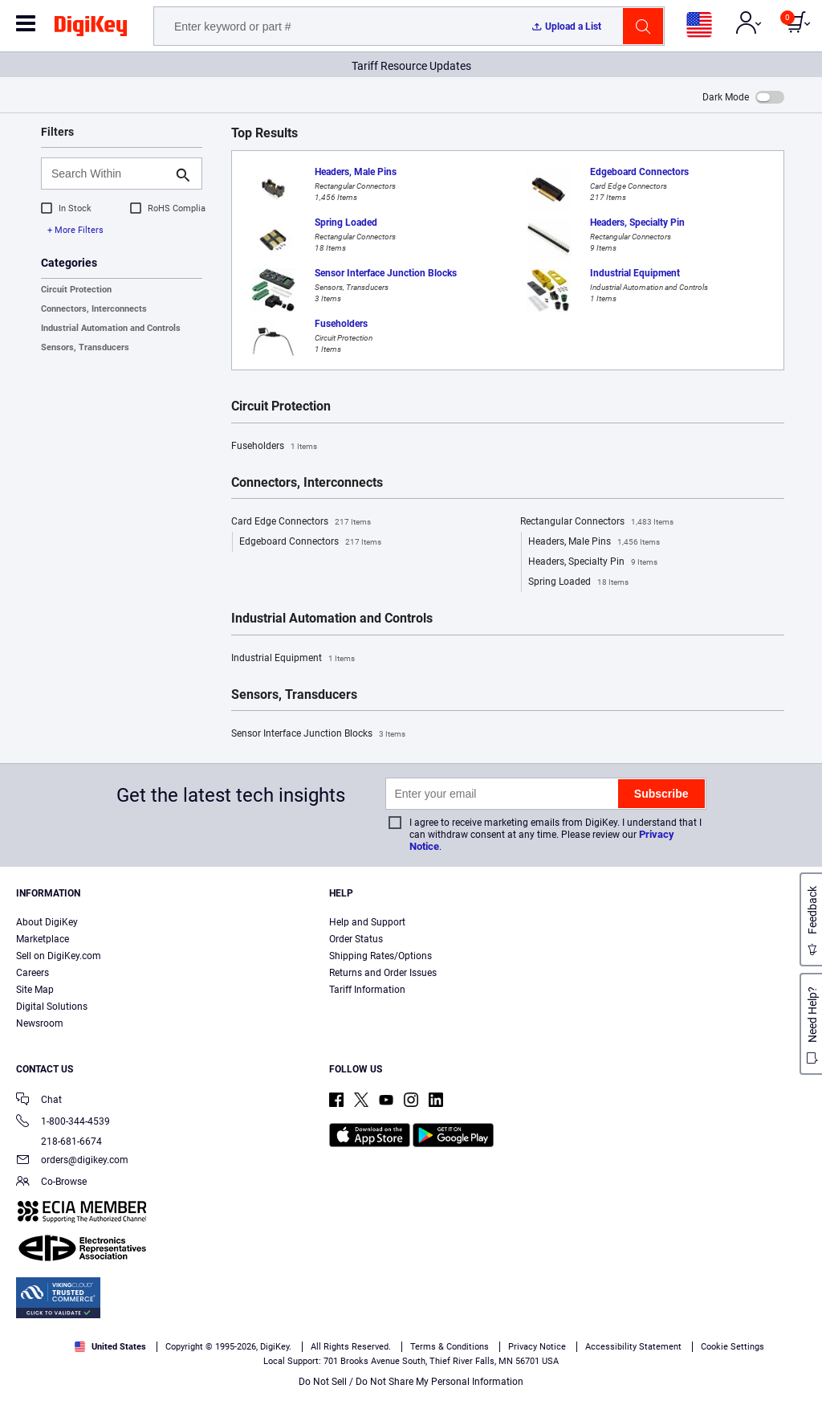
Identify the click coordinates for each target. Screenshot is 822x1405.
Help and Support (367, 922)
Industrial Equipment (293, 658)
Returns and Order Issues (383, 972)
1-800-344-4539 (63, 1122)
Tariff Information (367, 989)
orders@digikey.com (72, 1161)
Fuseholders (274, 446)
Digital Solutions (51, 1006)
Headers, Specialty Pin (592, 562)
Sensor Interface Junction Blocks (318, 734)
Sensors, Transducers (85, 347)
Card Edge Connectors (301, 522)
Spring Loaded (578, 582)
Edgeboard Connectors (310, 542)
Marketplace (42, 939)
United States (110, 1347)
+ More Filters (75, 230)
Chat (39, 1101)
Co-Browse (51, 1183)
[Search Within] (109, 173)
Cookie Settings (732, 1347)
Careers (32, 972)
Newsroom (39, 1023)
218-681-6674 (59, 1141)
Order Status (356, 939)
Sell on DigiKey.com (58, 956)
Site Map (35, 989)
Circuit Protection (76, 289)
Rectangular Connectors (596, 522)
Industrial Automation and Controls (111, 328)
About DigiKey (47, 922)
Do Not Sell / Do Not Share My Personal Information (411, 1381)
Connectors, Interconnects (94, 308)
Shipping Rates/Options (380, 956)
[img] (91, 29)
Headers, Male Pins (594, 542)
